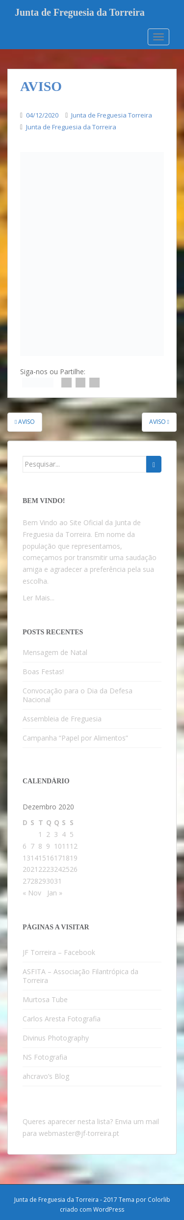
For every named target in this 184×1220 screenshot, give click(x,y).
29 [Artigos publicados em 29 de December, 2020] (42, 881)
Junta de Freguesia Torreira (111, 115)
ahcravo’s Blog (46, 1076)
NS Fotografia (45, 1057)
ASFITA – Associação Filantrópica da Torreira (80, 976)
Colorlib (159, 1199)
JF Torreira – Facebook (59, 952)
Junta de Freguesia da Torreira (80, 12)
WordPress (108, 1209)
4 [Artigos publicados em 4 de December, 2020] (64, 834)
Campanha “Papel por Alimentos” (75, 738)
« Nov (32, 892)
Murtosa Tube (45, 999)
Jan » (54, 892)
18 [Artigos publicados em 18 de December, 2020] (66, 858)
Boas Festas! (43, 671)
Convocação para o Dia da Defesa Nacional (77, 695)
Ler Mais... (38, 597)
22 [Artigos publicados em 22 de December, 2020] (42, 869)
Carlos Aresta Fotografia (62, 1018)
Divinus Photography (56, 1037)
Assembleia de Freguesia (62, 718)
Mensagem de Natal (55, 652)
